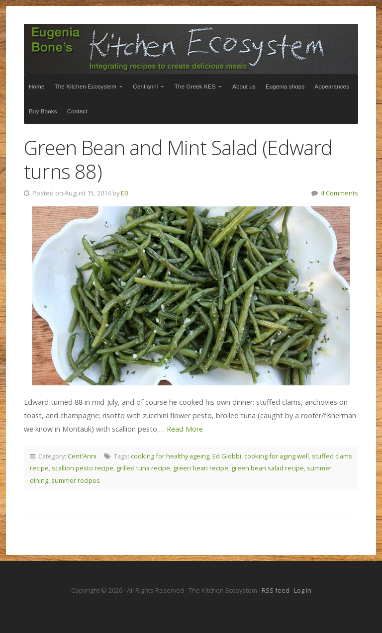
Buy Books (43, 111)
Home (37, 86)
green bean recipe (200, 467)
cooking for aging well (276, 456)
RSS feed (276, 590)
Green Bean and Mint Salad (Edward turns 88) (178, 159)
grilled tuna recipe (143, 467)
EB (124, 192)
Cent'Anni (82, 456)
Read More (185, 429)
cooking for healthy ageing (170, 456)
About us (244, 86)
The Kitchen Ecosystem (191, 49)
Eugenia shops (285, 86)
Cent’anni (145, 86)
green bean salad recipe (267, 467)
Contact (77, 111)
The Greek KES (195, 86)
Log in (302, 590)
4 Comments (339, 192)
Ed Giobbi (226, 456)
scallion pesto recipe (82, 467)
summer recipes (75, 480)
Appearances (331, 86)
